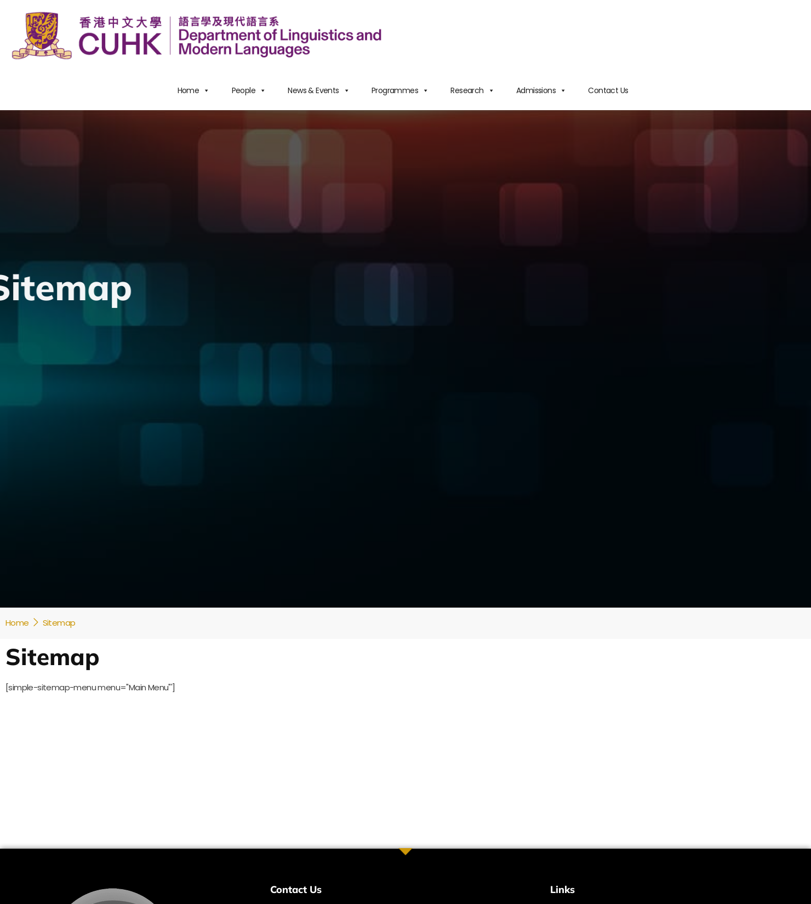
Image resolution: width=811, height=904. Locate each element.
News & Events (319, 90)
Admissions (541, 90)
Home (194, 90)
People (249, 90)
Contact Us (608, 90)
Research (472, 90)
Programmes (400, 90)
